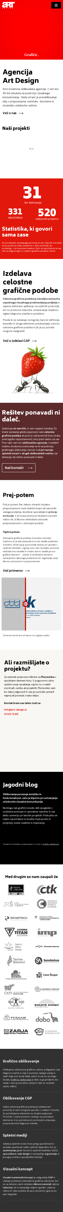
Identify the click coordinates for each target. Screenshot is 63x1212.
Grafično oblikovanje (21, 1062)
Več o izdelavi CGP (20, 341)
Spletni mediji (15, 1136)
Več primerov (16, 571)
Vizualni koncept (18, 1169)
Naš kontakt (19, 468)
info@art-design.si (15, 709)
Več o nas (13, 113)
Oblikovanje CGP (17, 1099)
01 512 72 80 (11, 714)
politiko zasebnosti (51, 844)
